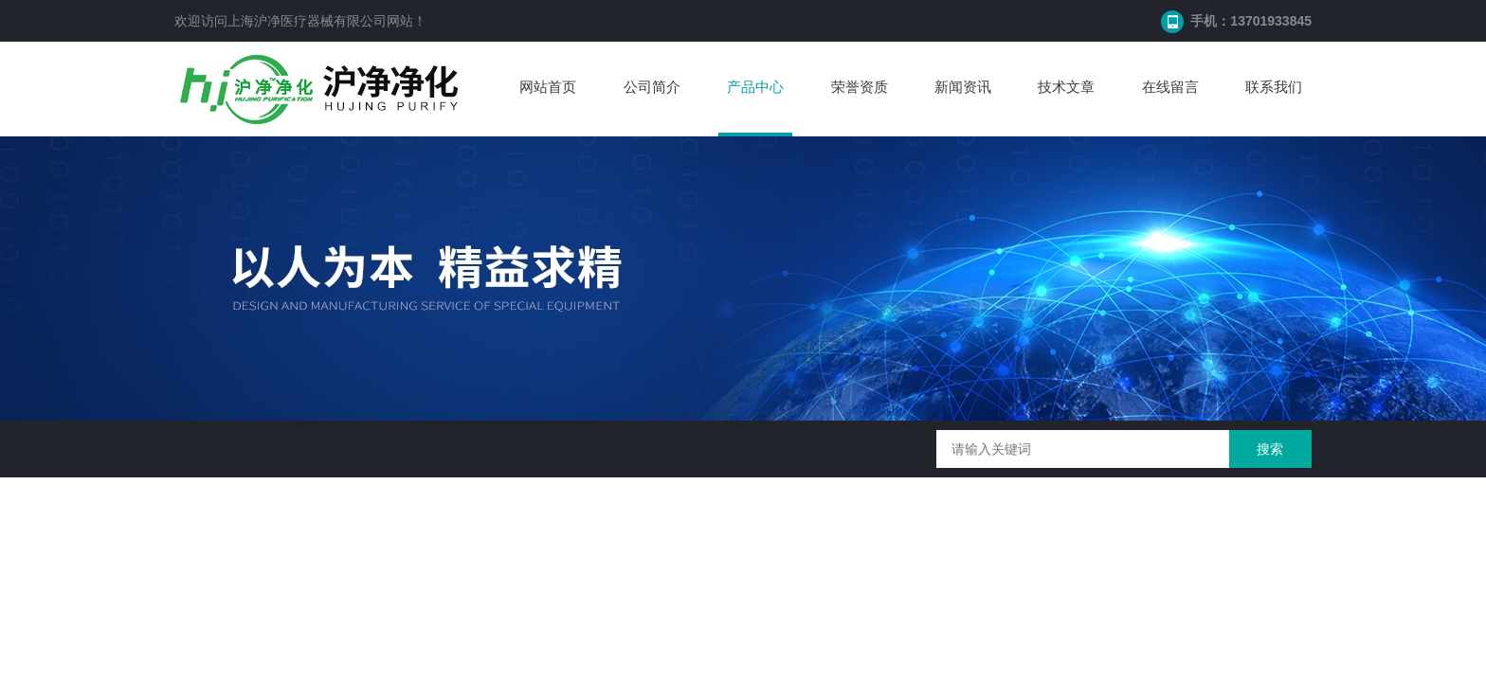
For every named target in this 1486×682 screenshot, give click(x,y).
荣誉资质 (859, 87)
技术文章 (1066, 87)
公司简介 (652, 87)
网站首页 (547, 87)
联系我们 (1273, 87)
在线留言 (1170, 87)
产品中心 (755, 87)
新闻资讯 (962, 87)
